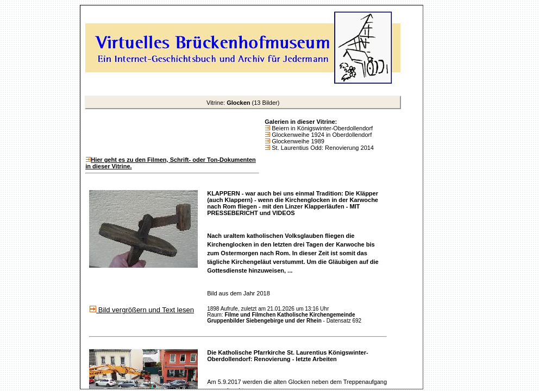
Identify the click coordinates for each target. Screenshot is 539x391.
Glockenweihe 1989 (297, 141)
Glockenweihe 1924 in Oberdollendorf (321, 134)
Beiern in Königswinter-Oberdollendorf (321, 128)
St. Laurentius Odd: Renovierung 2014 (322, 147)
